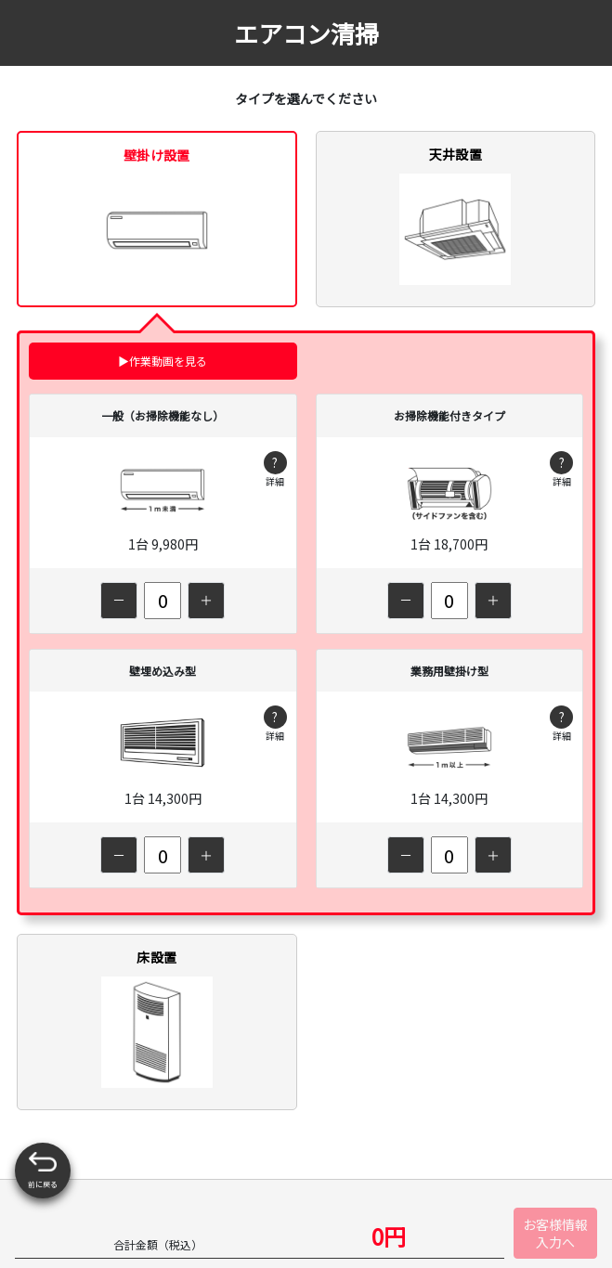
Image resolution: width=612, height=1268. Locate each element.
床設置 (157, 1018)
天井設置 (455, 215)
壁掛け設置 (157, 216)
